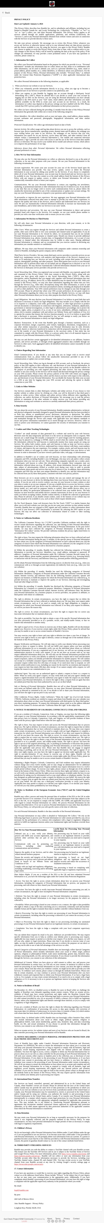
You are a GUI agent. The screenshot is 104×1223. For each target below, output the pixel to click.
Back (7, 12)
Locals (24, 1221)
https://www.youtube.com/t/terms (74, 1154)
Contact (76, 1219)
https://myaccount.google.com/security (28, 1164)
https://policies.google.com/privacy (27, 1156)
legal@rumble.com (21, 1190)
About (49, 1219)
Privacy (67, 1219)
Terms (58, 1219)
